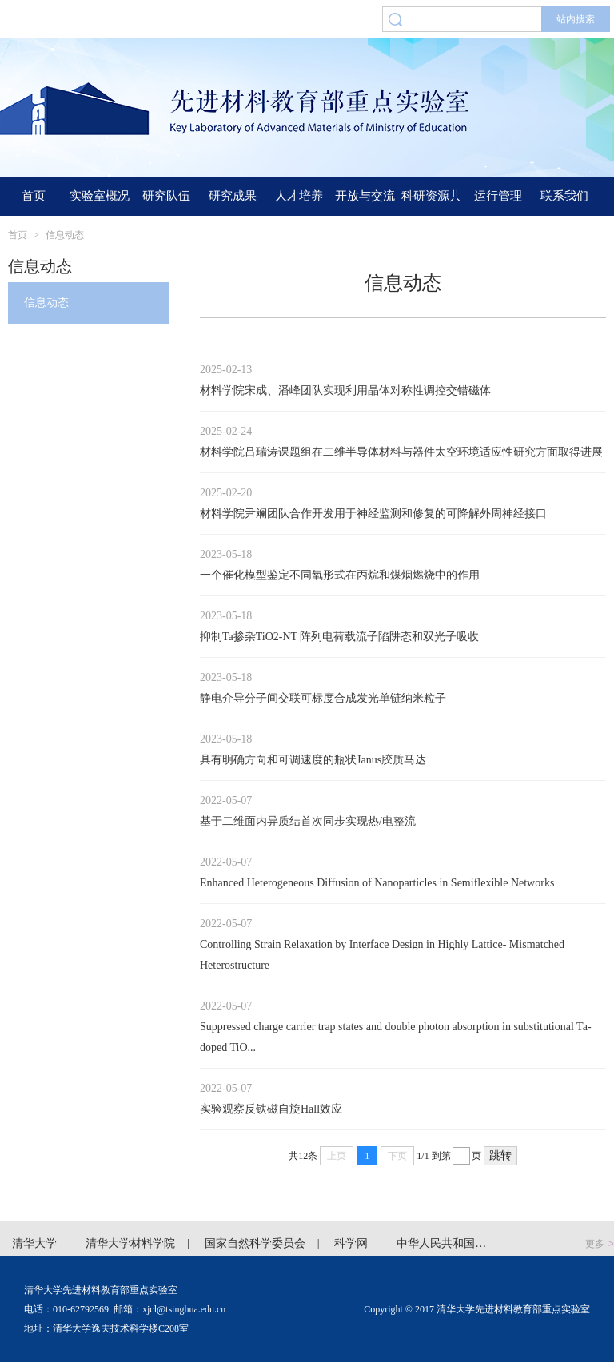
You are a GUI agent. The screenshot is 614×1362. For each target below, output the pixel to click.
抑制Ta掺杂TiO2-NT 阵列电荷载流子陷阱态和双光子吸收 (339, 637)
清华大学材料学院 (130, 1243)
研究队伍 (166, 195)
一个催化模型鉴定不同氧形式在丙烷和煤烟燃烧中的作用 (340, 575)
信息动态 (65, 235)
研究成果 (233, 195)
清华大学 (34, 1243)
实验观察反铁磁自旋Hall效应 (271, 1109)
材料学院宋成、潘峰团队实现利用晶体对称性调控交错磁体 (345, 390)
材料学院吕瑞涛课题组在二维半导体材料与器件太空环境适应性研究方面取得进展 (401, 452)
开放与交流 (365, 195)
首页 (34, 195)
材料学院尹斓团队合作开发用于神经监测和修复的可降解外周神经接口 (373, 514)
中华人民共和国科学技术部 (464, 1243)
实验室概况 (100, 195)
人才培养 (299, 195)
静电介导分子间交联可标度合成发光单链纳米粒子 (323, 698)
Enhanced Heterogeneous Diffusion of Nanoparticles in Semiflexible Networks (377, 883)
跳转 (500, 1155)
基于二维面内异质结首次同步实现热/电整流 (308, 821)
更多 (599, 1244)
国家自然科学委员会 (255, 1243)
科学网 (351, 1243)
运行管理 (498, 195)
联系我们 (564, 195)
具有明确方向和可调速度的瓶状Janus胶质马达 (313, 760)
